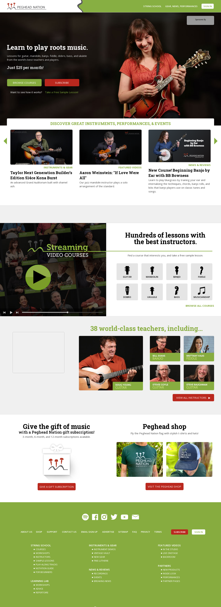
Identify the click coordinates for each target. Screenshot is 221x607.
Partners (164, 565)
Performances (171, 577)
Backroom (169, 556)
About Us (26, 531)
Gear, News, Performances (181, 6)
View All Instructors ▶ (193, 397)
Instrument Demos (105, 549)
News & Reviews (200, 165)
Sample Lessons (45, 560)
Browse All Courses (200, 305)
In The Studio (170, 549)
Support (52, 531)
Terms (158, 531)
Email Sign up (89, 531)
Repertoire (42, 592)
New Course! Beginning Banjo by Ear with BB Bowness (179, 173)
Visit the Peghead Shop (164, 486)
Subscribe (62, 82)
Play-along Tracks (46, 564)
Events (98, 577)
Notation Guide (45, 568)
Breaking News (102, 581)
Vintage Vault (102, 553)
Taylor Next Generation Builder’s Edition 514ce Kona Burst (41, 175)
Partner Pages (171, 581)
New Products (171, 569)
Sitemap (123, 531)
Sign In (207, 6)
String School (152, 6)
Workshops (43, 553)
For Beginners (44, 572)
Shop (39, 531)
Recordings (101, 573)
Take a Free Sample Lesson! (61, 92)
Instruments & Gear (58, 167)
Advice (39, 588)
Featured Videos (130, 167)
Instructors (43, 556)
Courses (41, 549)
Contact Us (69, 531)
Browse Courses (24, 82)
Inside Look (169, 573)
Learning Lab (40, 581)
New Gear (99, 556)
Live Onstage (170, 553)
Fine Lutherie (101, 560)
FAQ (134, 531)
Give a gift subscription (57, 486)
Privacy (145, 531)
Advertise (108, 531)
